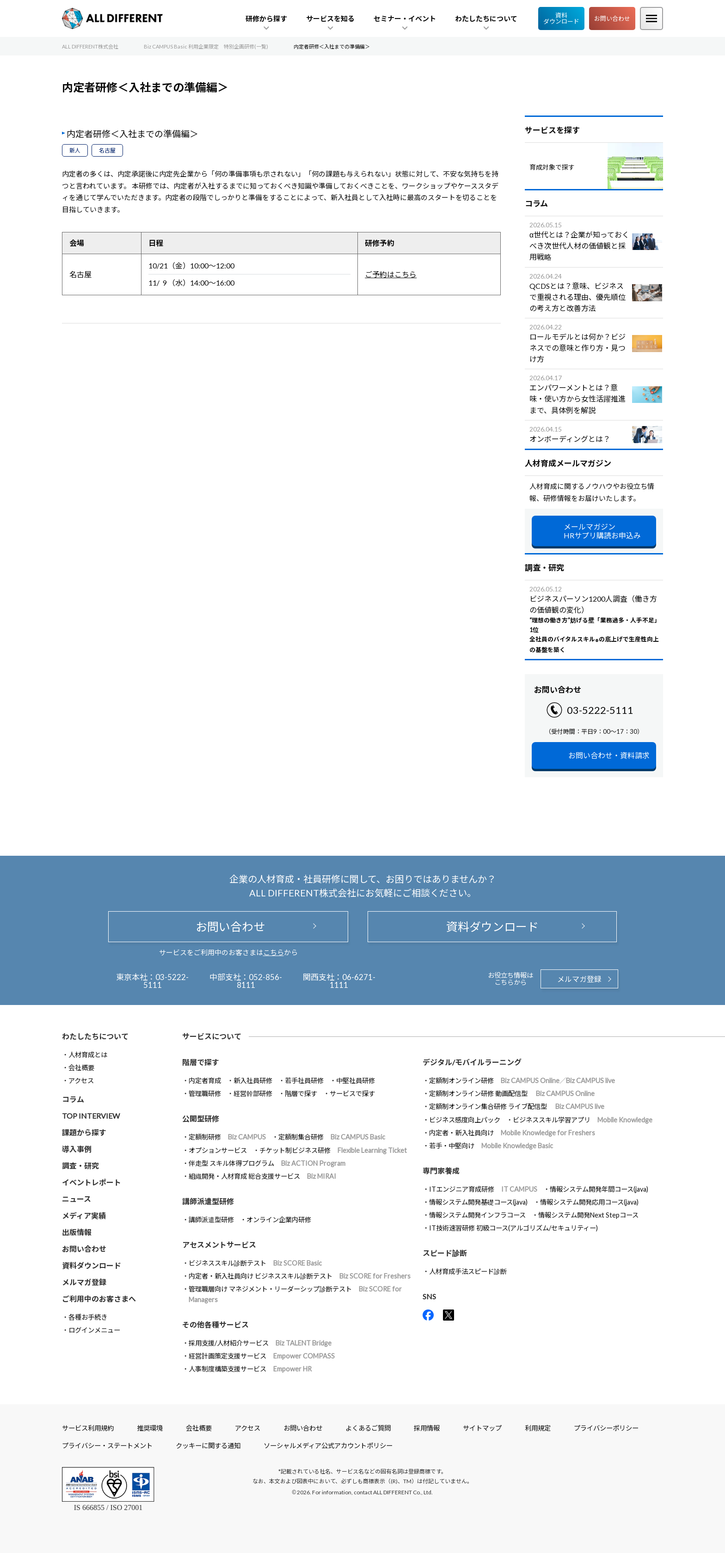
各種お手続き (87, 1317)
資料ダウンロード (561, 18)
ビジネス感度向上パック (464, 1120)
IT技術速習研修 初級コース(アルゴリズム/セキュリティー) (513, 1228)
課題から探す (84, 1132)
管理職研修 (205, 1093)
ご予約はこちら (391, 274)
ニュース (76, 1198)
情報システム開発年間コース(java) (599, 1189)
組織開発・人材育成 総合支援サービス (262, 1176)
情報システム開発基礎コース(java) (478, 1202)
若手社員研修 (304, 1080)
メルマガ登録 (579, 978)
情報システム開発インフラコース (477, 1215)
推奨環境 (150, 1428)
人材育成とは (87, 1055)
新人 (74, 150)
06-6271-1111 (352, 981)
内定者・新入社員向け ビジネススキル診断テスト (300, 1276)
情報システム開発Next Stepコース (588, 1215)
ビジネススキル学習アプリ (582, 1120)
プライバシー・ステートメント (107, 1445)
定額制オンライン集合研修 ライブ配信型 (516, 1106)
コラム (73, 1099)
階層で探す (301, 1093)
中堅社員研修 (355, 1080)
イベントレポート (91, 1182)
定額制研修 (227, 1137)
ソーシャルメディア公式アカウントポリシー (328, 1445)
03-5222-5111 (600, 710)
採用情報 (427, 1428)
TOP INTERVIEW (91, 1115)
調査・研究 (80, 1165)
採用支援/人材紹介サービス (260, 1343)
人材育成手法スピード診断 (468, 1271)
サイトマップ (482, 1428)
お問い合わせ (612, 18)
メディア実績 (84, 1215)
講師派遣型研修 (211, 1220)
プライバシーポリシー (606, 1428)
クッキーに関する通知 (208, 1445)
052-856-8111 (260, 981)
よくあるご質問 (368, 1428)
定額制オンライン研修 (522, 1080)
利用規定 (538, 1428)
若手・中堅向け (491, 1146)
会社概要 (81, 1068)
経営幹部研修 (252, 1093)
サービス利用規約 (88, 1428)
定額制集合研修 (331, 1137)
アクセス (81, 1080)
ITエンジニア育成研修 (483, 1189)
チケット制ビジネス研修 (333, 1150)
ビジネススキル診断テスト (255, 1263)
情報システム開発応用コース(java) (589, 1202)
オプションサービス (218, 1150)
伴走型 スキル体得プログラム (267, 1163)
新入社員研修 (252, 1080)
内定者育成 (205, 1080)
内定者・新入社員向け (512, 1133)
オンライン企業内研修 (278, 1220)
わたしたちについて (95, 1036)
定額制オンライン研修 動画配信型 (512, 1093)
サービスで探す (352, 1093)
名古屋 (107, 150)
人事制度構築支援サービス (250, 1369)
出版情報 (77, 1232)
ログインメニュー (94, 1330)
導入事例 (77, 1149)
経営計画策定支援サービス (262, 1356)
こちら (273, 952)
